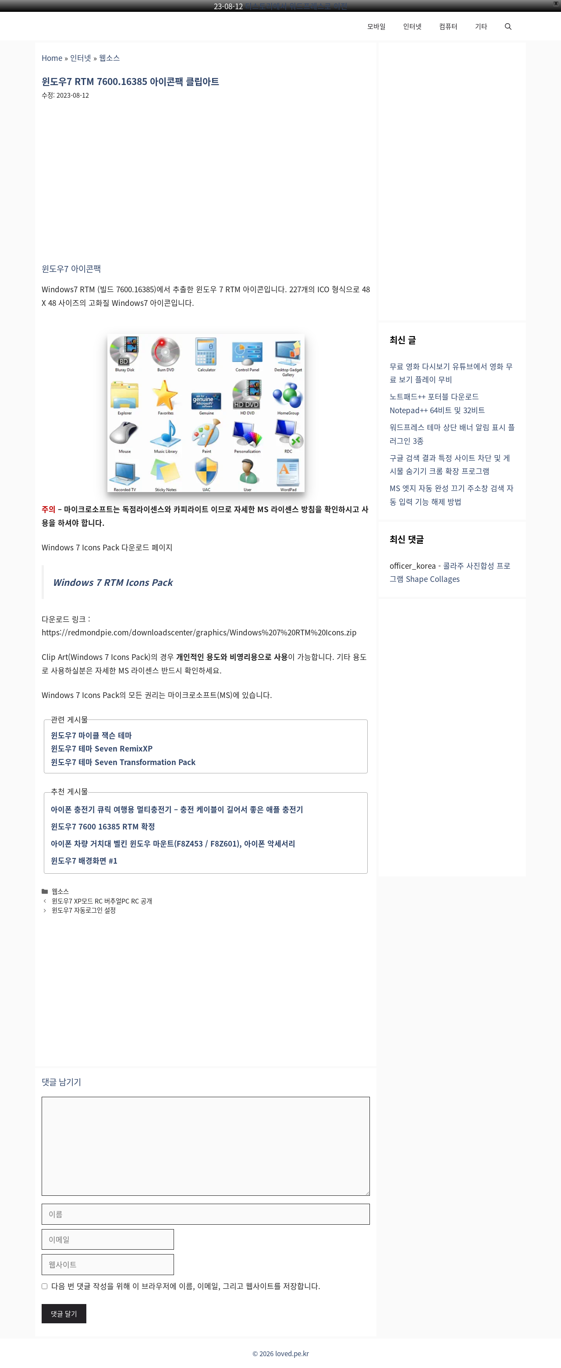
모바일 (376, 26)
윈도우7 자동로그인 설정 (84, 909)
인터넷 (412, 26)
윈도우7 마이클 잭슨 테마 (91, 735)
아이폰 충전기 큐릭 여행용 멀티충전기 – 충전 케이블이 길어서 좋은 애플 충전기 (177, 809)
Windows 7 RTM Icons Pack (112, 581)
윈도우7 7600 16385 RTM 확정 (103, 826)
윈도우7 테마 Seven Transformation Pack (123, 761)
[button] (508, 26)
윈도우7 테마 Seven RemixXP (102, 748)
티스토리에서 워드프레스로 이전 (296, 5)
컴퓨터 (448, 26)
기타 (481, 26)
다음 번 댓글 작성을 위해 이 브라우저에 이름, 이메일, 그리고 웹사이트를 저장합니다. (185, 1285)
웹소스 (109, 57)
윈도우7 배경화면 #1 (84, 860)
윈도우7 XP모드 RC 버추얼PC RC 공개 (102, 900)
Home (52, 57)
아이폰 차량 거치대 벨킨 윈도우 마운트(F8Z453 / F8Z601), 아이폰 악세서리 (173, 843)
